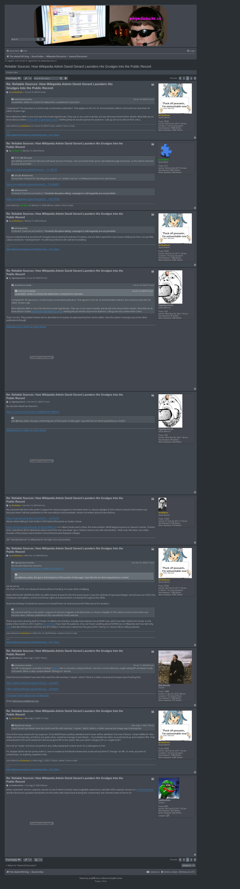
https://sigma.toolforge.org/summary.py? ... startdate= (32, 682)
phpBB (91, 878)
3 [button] (191, 78)
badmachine (20, 99)
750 (166, 311)
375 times (176, 700)
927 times (175, 811)
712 (166, 166)
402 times (176, 813)
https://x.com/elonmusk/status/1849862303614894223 (32, 411)
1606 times (175, 698)
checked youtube (145, 789)
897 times (175, 170)
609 (166, 806)
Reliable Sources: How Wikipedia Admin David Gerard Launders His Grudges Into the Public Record (78, 66)
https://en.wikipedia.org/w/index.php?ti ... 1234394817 (33, 184)
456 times (176, 172)
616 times (175, 523)
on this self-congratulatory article (42, 119)
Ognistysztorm (165, 305)
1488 (166, 691)
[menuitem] (23, 51)
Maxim (55, 668)
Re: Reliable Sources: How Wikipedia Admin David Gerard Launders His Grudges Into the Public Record (59, 86)
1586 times (175, 128)
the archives (49, 623)
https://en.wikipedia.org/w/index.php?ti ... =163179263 (33, 199)
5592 (166, 121)
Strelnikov (163, 512)
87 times (174, 316)
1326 (166, 519)
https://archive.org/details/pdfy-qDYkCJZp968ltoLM (31, 527)
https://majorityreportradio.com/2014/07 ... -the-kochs (32, 518)
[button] (180, 78)
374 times (176, 525)
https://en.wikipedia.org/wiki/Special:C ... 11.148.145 (31, 169)
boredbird (163, 159)
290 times (176, 318)
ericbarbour (164, 115)
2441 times (177, 130)
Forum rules (12, 72)
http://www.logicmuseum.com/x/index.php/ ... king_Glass (32, 135)
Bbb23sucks (164, 685)
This (8, 626)
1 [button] (183, 78)
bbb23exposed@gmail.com (25, 701)
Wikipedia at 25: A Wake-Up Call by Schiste (26, 326)
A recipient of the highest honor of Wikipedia (27, 695)
